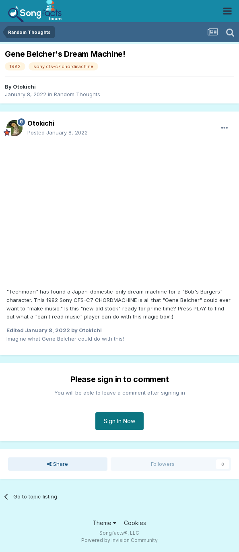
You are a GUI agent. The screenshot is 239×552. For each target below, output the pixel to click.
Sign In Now (119, 421)
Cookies (135, 522)
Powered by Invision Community (119, 540)
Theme (104, 522)
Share (57, 464)
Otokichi (24, 86)
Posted (57, 132)
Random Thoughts (77, 94)
